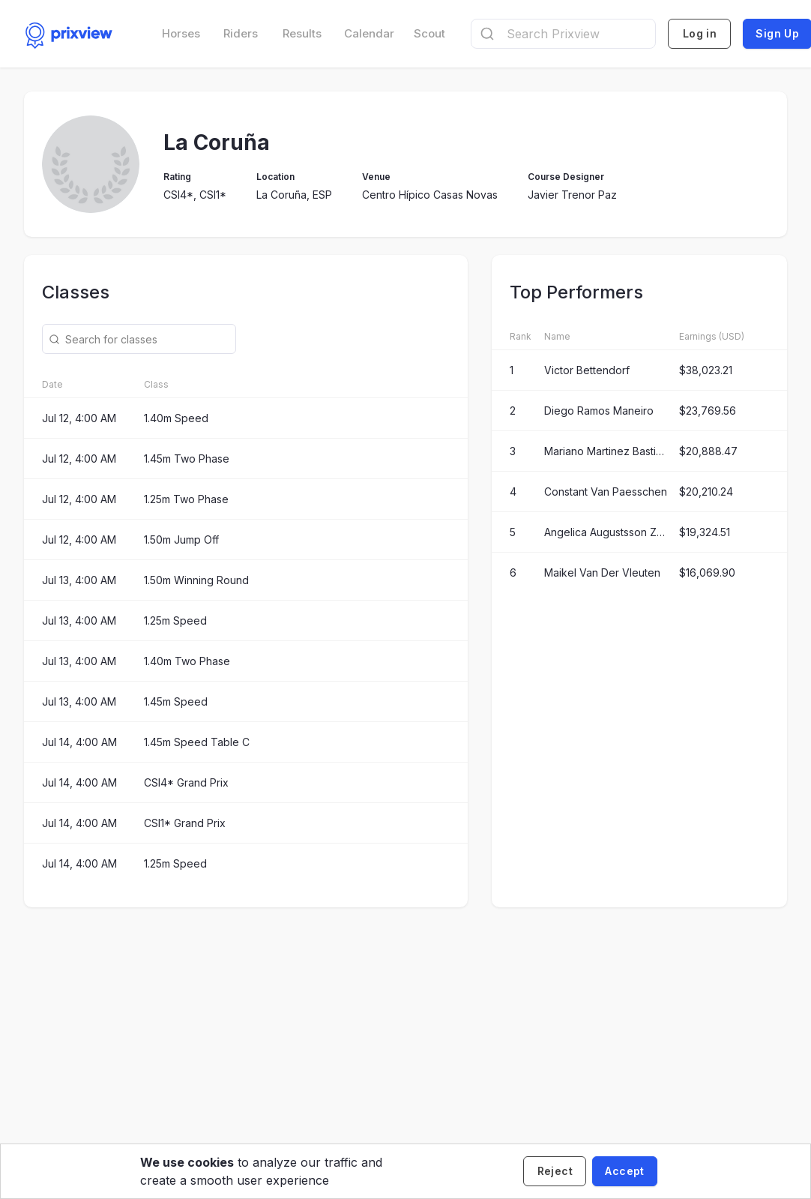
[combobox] (564, 34)
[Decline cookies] (554, 1171)
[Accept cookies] (624, 1171)
